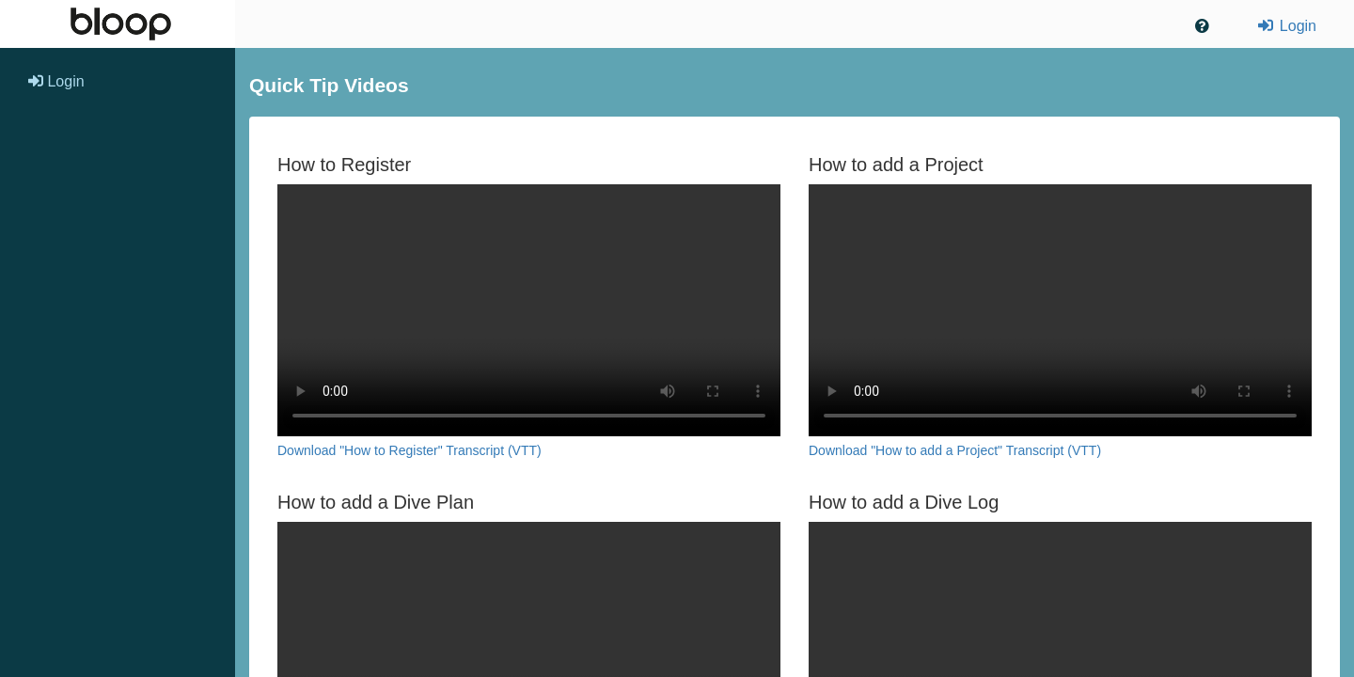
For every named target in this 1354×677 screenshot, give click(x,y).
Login (1286, 26)
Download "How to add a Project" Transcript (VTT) (955, 450)
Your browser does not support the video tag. (528, 310)
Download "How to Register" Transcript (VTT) (409, 450)
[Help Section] (1202, 27)
